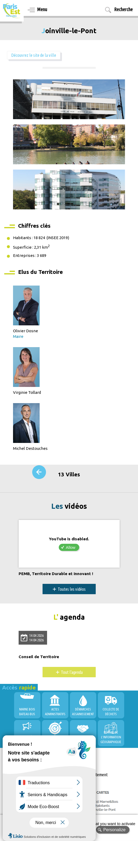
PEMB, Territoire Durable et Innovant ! (56, 574)
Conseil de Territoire (39, 657)
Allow (71, 547)
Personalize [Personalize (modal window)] (114, 829)
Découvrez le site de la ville (33, 55)
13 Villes (69, 474)
